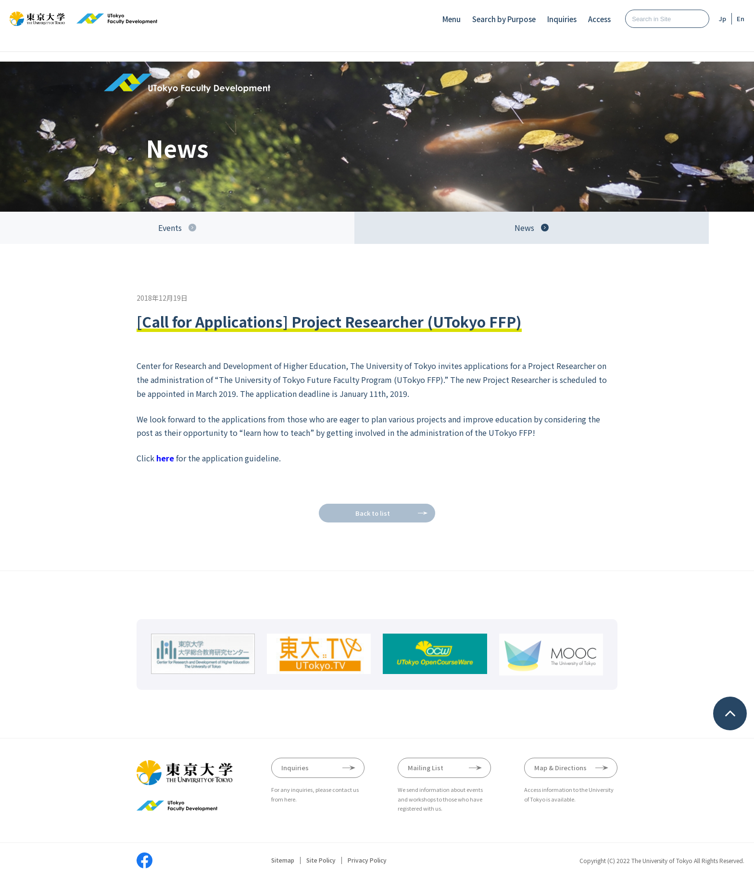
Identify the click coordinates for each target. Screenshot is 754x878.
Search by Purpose (504, 19)
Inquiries (562, 19)
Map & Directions (560, 767)
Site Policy (321, 860)
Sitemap (282, 860)
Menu (451, 19)
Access (599, 19)
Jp (722, 18)
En (740, 18)
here (165, 458)
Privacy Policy (367, 860)
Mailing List (425, 767)
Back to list (372, 513)
